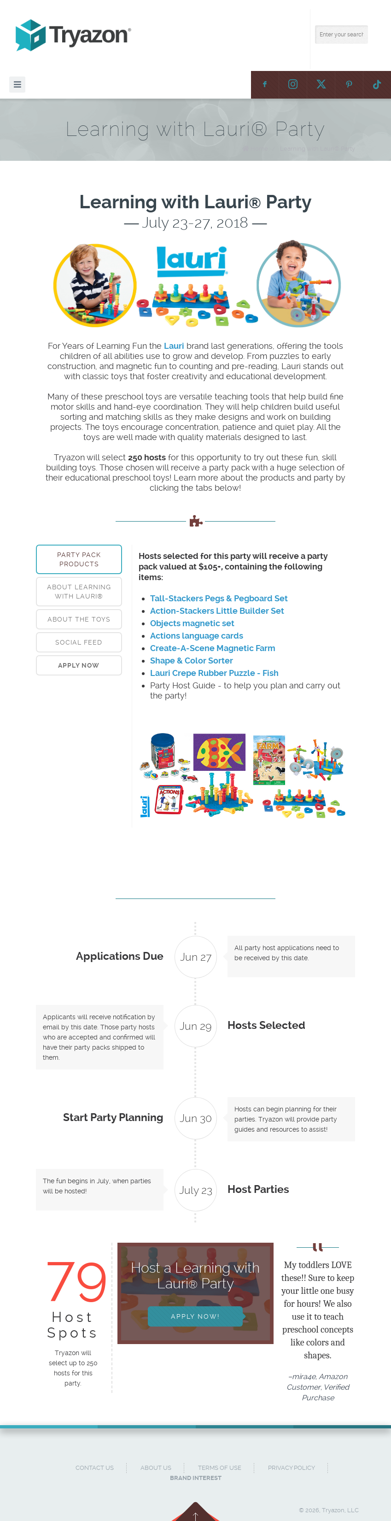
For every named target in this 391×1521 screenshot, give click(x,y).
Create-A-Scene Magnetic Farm (212, 648)
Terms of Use (219, 1467)
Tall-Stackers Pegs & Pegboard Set (219, 598)
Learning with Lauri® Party (317, 148)
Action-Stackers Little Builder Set (217, 611)
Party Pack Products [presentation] (79, 559)
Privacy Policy (291, 1467)
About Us (155, 1467)
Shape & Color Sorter (191, 660)
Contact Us (95, 1467)
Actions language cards (196, 635)
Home (259, 148)
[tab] (79, 559)
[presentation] (79, 665)
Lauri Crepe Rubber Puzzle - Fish (214, 673)
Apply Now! (195, 1316)
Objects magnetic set (192, 623)
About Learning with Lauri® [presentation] (79, 591)
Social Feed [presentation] (78, 642)
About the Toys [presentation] (79, 619)
